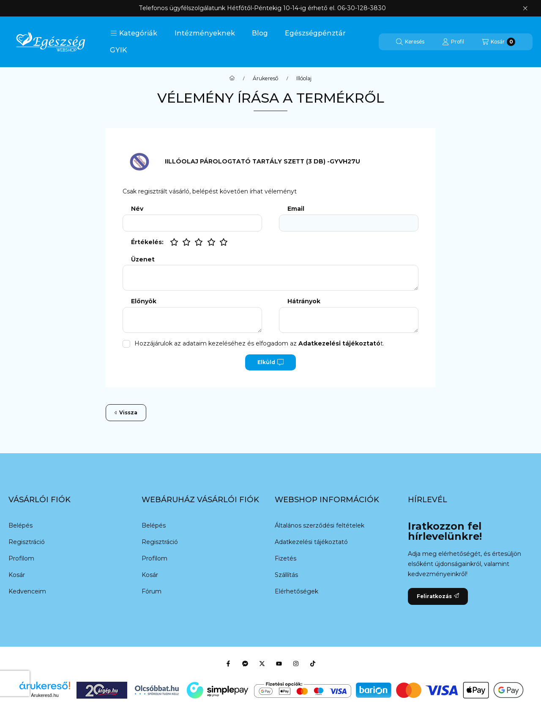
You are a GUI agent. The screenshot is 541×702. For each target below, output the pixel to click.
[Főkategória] (232, 79)
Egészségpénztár (315, 33)
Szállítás (286, 575)
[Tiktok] (312, 663)
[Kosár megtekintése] (498, 41)
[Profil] (453, 41)
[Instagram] (295, 663)
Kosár (16, 575)
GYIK (118, 50)
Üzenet (143, 259)
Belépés (20, 525)
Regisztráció (26, 542)
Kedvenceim (27, 591)
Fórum (151, 591)
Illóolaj (303, 79)
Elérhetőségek (296, 591)
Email (295, 208)
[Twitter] (262, 663)
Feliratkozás (438, 596)
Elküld (270, 362)
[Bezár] (525, 8)
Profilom (21, 558)
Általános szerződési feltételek (319, 525)
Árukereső (265, 79)
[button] (133, 33)
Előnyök (143, 301)
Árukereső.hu (44, 695)
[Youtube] (278, 663)
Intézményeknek (205, 33)
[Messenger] (245, 663)
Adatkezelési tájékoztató (311, 542)
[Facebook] (228, 663)
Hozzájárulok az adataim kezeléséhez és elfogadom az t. (259, 343)
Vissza (126, 412)
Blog (260, 33)
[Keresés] (410, 41)
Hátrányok (303, 301)
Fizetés (285, 558)
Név (137, 208)
